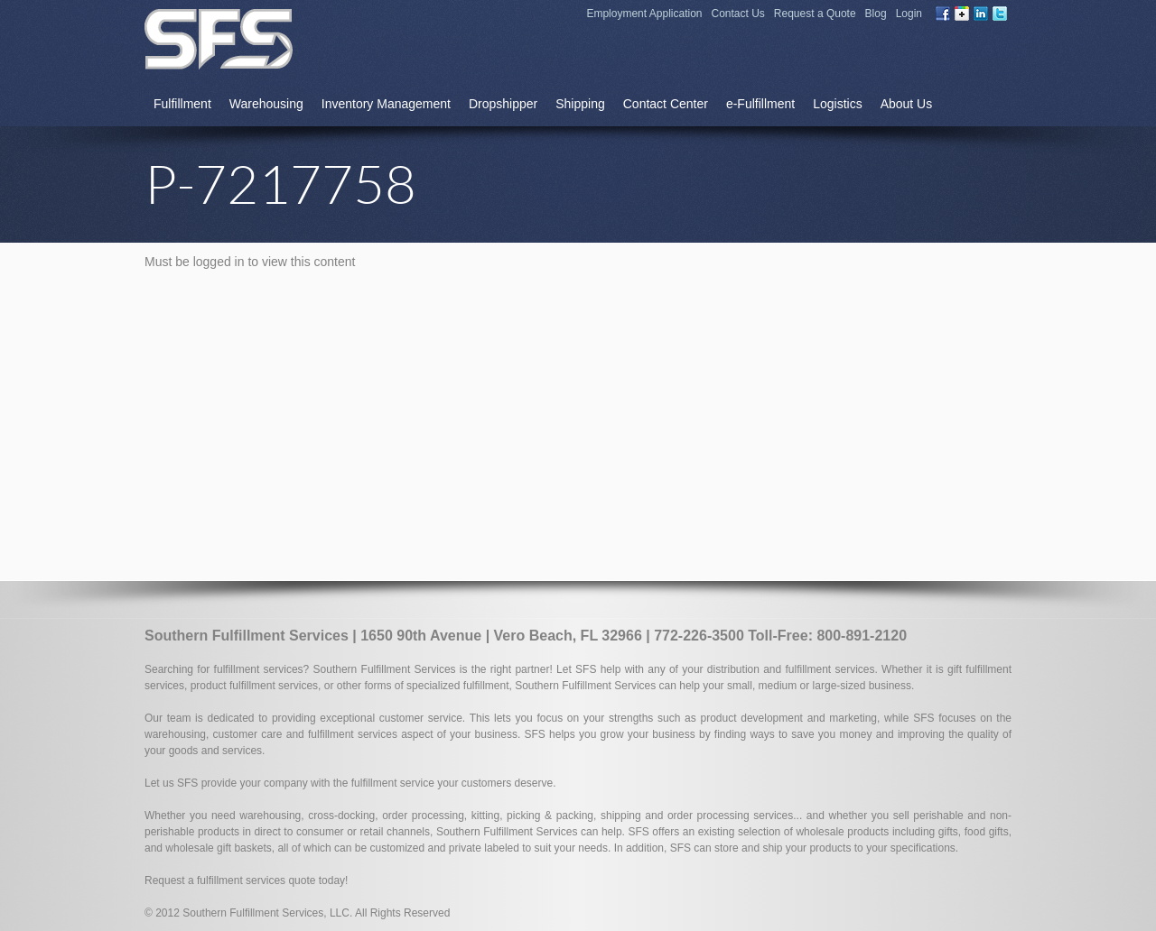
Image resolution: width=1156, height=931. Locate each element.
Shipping (580, 104)
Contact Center (665, 104)
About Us (907, 104)
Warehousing (266, 104)
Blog (876, 13)
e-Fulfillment (760, 104)
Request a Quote (815, 13)
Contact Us (738, 13)
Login (909, 13)
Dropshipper (503, 104)
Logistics (837, 104)
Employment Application (644, 13)
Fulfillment (182, 104)
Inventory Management (386, 104)
